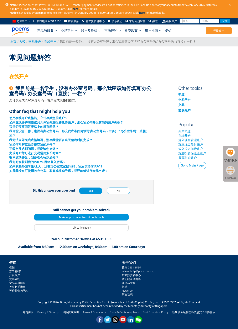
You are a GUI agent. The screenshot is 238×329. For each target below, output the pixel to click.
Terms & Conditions (94, 312)
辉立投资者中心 (93, 21)
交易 (181, 105)
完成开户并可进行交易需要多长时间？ (35, 153)
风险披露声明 (71, 312)
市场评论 (112, 30)
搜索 (153, 21)
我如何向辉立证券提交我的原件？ (32, 144)
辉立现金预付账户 (190, 144)
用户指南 (153, 30)
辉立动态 (127, 294)
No (118, 190)
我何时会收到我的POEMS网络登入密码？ (37, 162)
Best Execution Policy (155, 312)
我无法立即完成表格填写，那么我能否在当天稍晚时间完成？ (50, 140)
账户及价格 (91, 30)
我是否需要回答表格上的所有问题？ (34, 127)
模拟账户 (169, 21)
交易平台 (69, 30)
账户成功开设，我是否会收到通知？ (34, 157)
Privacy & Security (48, 312)
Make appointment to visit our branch (81, 217)
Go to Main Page (192, 165)
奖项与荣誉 (128, 282)
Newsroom (128, 290)
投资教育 (133, 30)
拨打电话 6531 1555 (47, 21)
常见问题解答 (135, 21)
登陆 (225, 21)
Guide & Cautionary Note (124, 312)
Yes (91, 190)
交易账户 (34, 41)
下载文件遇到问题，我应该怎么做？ (34, 149)
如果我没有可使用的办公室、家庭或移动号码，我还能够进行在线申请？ (58, 171)
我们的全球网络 (131, 279)
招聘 (124, 286)
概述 (181, 94)
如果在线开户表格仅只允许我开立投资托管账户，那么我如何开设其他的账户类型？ (66, 122)
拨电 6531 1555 (131, 267)
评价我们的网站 (18, 290)
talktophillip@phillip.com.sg (138, 271)
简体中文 (21, 21)
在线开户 (50, 41)
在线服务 (71, 21)
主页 (13, 41)
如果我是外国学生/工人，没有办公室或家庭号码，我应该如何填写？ (56, 166)
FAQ (22, 41)
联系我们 (115, 21)
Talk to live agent (81, 227)
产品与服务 (47, 30)
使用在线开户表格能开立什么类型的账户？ (38, 118)
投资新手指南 (17, 286)
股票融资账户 (187, 158)
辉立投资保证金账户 (192, 153)
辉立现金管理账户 (190, 140)
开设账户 (218, 30)
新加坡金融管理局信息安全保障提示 (193, 312)
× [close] (230, 5)
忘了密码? (15, 271)
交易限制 (14, 279)
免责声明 (28, 312)
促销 (168, 31)
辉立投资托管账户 (190, 149)
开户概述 (184, 131)
